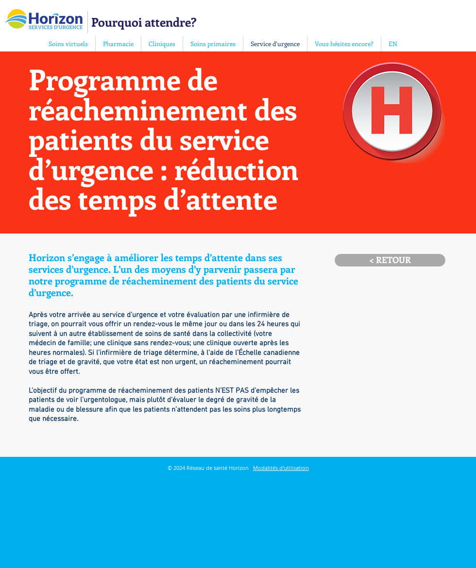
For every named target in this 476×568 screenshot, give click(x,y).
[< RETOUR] (390, 260)
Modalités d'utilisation (281, 467)
